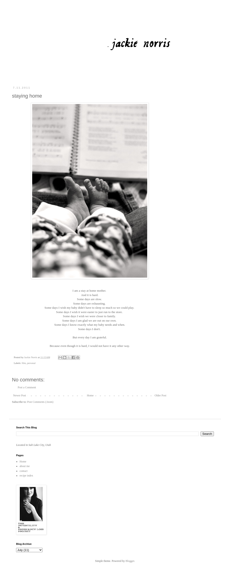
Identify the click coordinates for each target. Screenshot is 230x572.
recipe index (26, 475)
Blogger (130, 561)
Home (90, 395)
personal (31, 363)
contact (24, 471)
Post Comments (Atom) (40, 402)
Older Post (160, 395)
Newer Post (19, 395)
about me (25, 466)
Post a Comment (27, 387)
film (24, 363)
